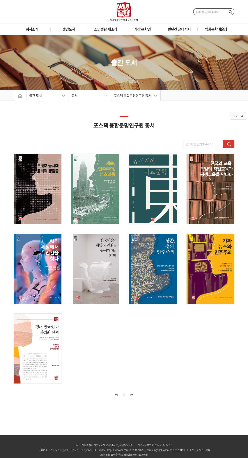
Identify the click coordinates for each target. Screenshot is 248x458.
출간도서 (69, 29)
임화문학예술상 (216, 29)
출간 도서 (35, 95)
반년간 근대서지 (179, 29)
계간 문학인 (142, 29)
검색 (228, 144)
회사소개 (32, 29)
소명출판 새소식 (105, 29)
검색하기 (230, 12)
